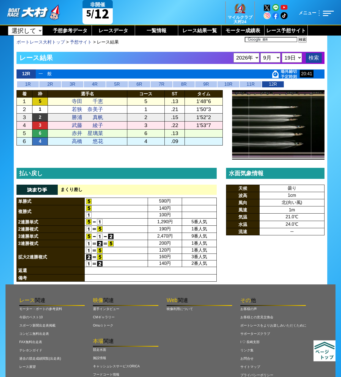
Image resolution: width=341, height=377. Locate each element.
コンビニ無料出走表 (34, 334)
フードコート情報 (106, 374)
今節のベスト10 (31, 317)
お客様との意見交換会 (256, 317)
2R (50, 84)
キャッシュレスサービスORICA (116, 366)
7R (161, 84)
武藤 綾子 (87, 125)
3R (72, 84)
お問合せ (247, 358)
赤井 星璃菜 (87, 133)
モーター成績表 (243, 30)
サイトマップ (250, 367)
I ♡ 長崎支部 (250, 342)
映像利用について (180, 309)
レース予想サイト (286, 30)
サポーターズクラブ (255, 334)
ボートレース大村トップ (40, 42)
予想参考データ (70, 30)
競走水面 (99, 350)
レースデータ (113, 30)
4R (94, 84)
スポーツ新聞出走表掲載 (37, 325)
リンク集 (247, 350)
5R (117, 84)
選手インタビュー (106, 309)
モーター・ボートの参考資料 (40, 309)
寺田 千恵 (87, 101)
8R (183, 84)
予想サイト (81, 42)
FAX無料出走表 (30, 342)
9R (206, 84)
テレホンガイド (30, 350)
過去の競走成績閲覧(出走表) (40, 358)
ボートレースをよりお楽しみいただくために (273, 325)
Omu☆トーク (103, 325)
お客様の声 (248, 309)
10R (228, 84)
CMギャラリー (104, 317)
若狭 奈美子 (87, 109)
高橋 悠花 (87, 141)
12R (273, 84)
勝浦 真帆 (87, 117)
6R (139, 84)
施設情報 (99, 358)
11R (251, 84)
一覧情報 (156, 30)
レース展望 (27, 367)
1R (28, 84)
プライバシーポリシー (256, 375)
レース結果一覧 (199, 30)
